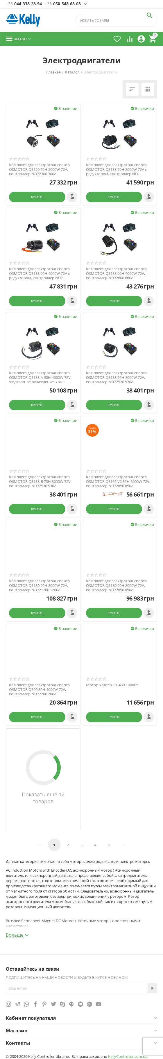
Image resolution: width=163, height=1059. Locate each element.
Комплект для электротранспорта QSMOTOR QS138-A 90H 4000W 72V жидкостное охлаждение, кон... (40, 377)
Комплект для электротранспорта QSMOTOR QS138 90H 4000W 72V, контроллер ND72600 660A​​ (116, 273)
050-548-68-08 (63, 3)
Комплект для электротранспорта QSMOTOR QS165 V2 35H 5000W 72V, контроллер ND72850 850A (118, 481)
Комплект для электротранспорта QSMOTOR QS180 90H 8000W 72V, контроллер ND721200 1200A (39, 585)
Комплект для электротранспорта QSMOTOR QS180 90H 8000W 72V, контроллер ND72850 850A (116, 585)
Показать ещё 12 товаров (43, 798)
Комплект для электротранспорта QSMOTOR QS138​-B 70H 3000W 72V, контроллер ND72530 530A (40, 481)
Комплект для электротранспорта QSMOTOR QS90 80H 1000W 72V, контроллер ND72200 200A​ (39, 689)
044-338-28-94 (24, 3)
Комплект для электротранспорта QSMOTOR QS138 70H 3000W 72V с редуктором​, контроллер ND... (116, 169)
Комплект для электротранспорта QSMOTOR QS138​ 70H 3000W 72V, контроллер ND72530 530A (116, 377)
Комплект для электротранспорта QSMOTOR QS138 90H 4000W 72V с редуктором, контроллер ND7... (39, 273)
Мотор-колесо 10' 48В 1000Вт (112, 685)
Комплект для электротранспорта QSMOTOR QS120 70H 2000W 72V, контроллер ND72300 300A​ (39, 169)
